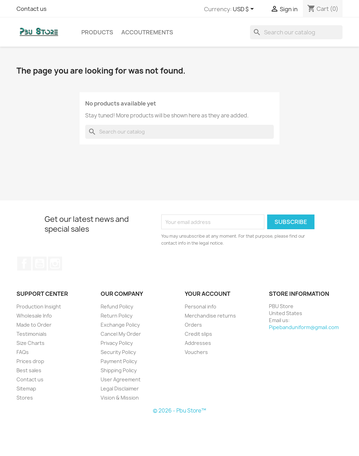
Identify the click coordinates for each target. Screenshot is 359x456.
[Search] (296, 32)
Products (97, 32)
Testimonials (31, 334)
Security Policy (118, 352)
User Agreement (121, 379)
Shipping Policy (119, 370)
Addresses (198, 343)
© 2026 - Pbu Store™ (179, 410)
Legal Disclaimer (120, 388)
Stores (24, 397)
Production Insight (38, 306)
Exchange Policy (120, 324)
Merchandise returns (210, 315)
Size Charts (30, 343)
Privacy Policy (117, 343)
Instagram (55, 264)
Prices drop (30, 361)
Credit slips (198, 334)
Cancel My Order (121, 334)
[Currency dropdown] (244, 9)
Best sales (28, 370)
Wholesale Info (34, 315)
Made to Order (34, 324)
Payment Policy (119, 361)
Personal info (200, 306)
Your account (207, 294)
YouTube (40, 264)
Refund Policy (117, 306)
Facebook (24, 264)
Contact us (31, 9)
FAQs (22, 352)
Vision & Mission (120, 397)
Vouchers (196, 352)
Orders (193, 324)
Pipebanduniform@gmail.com (304, 327)
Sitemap (26, 388)
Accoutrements (147, 32)
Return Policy (117, 315)
